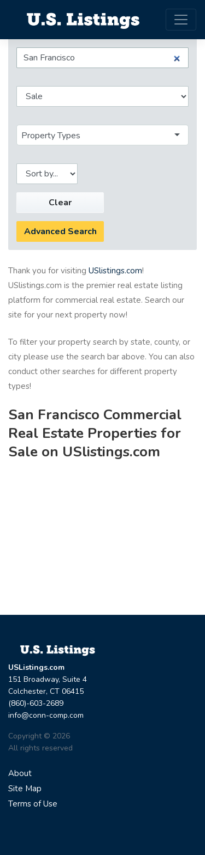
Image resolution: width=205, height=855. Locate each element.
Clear (60, 203)
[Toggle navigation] (181, 19)
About (20, 773)
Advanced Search (60, 231)
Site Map (25, 788)
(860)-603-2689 (35, 703)
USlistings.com (115, 270)
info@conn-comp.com (46, 715)
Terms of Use (32, 803)
